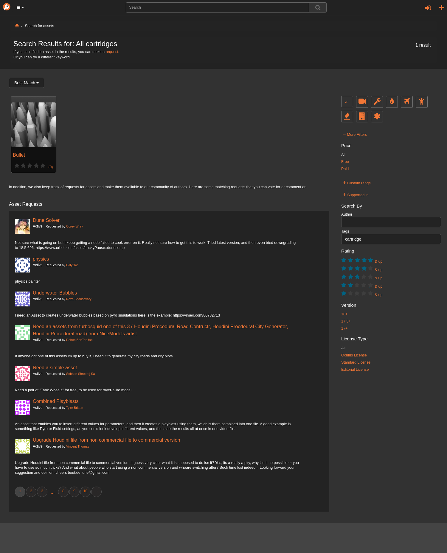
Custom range (357, 182)
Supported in (356, 194)
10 (85, 491)
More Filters (355, 133)
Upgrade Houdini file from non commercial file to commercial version (106, 440)
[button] (20, 7)
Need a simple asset (55, 367)
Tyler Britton (74, 407)
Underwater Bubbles (55, 292)
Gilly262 (72, 265)
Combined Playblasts (56, 401)
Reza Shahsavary (78, 299)
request (112, 52)
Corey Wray (74, 226)
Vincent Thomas (77, 446)
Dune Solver (46, 220)
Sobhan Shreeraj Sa (80, 374)
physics (41, 258)
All (347, 102)
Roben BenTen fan (79, 340)
